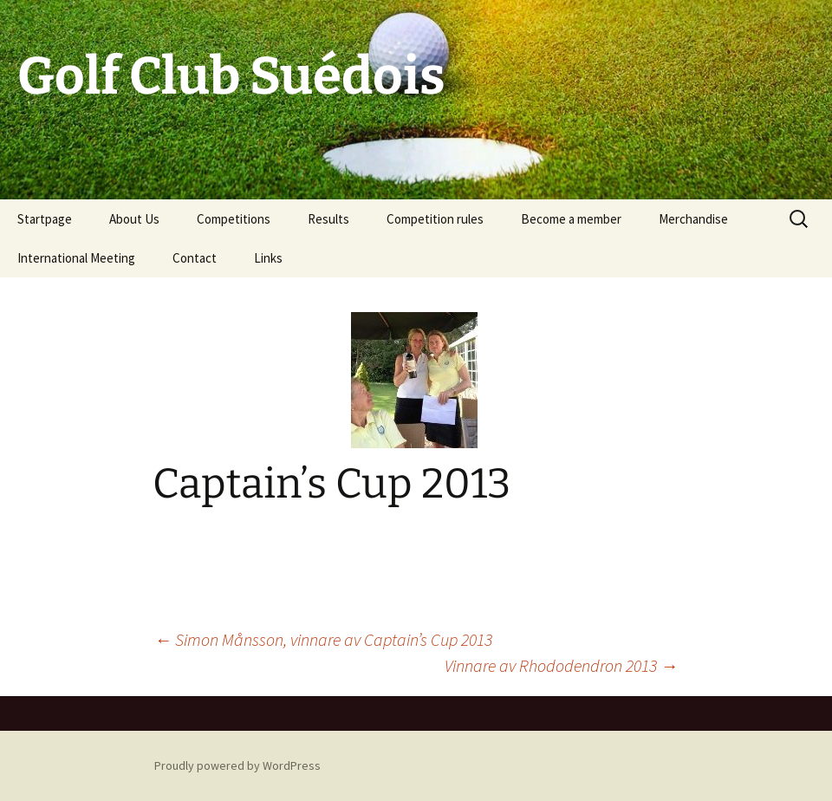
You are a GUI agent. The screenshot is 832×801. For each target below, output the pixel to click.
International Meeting (76, 258)
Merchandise (693, 219)
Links (268, 258)
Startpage (44, 219)
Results (328, 219)
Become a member (571, 219)
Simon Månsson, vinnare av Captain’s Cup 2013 (323, 639)
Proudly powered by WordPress (237, 765)
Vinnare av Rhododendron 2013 (561, 665)
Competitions (233, 219)
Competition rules (435, 219)
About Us (134, 219)
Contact (194, 258)
